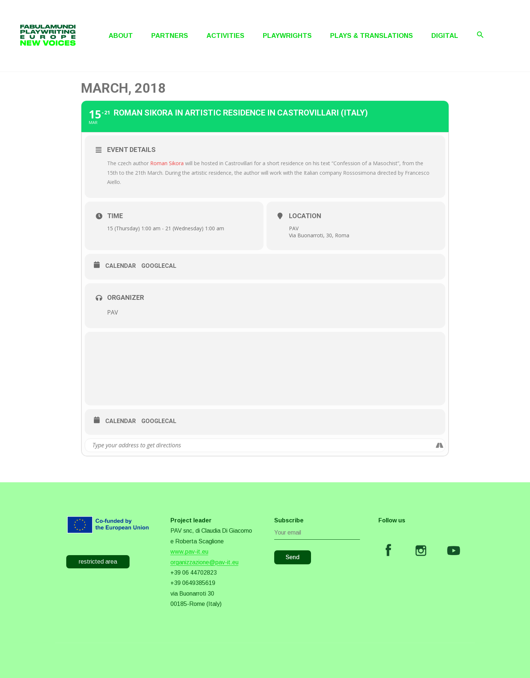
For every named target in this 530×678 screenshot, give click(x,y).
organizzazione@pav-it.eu (204, 562)
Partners (169, 35)
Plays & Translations (371, 35)
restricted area (98, 561)
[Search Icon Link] (480, 34)
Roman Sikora (167, 163)
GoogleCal (158, 265)
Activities (225, 35)
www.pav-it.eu (189, 552)
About (121, 35)
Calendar (120, 265)
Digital (444, 35)
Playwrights (287, 35)
